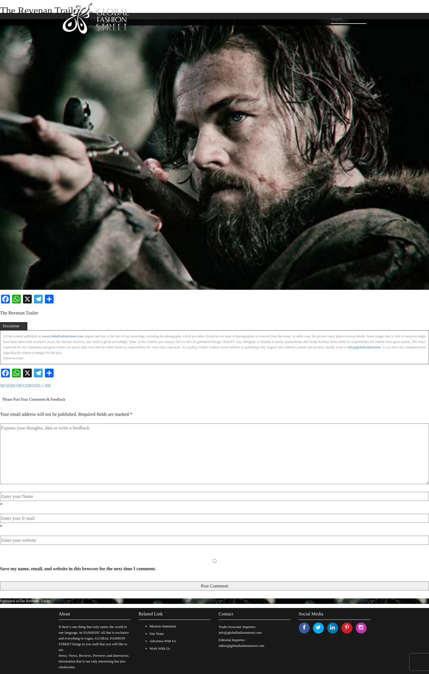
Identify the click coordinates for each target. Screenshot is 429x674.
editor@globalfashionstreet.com (241, 646)
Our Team (157, 634)
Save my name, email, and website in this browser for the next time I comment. (78, 568)
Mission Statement (163, 626)
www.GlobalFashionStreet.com (62, 336)
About (64, 613)
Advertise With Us (163, 641)
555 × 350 (43, 386)
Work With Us (160, 648)
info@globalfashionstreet (364, 347)
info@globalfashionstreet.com (240, 632)
